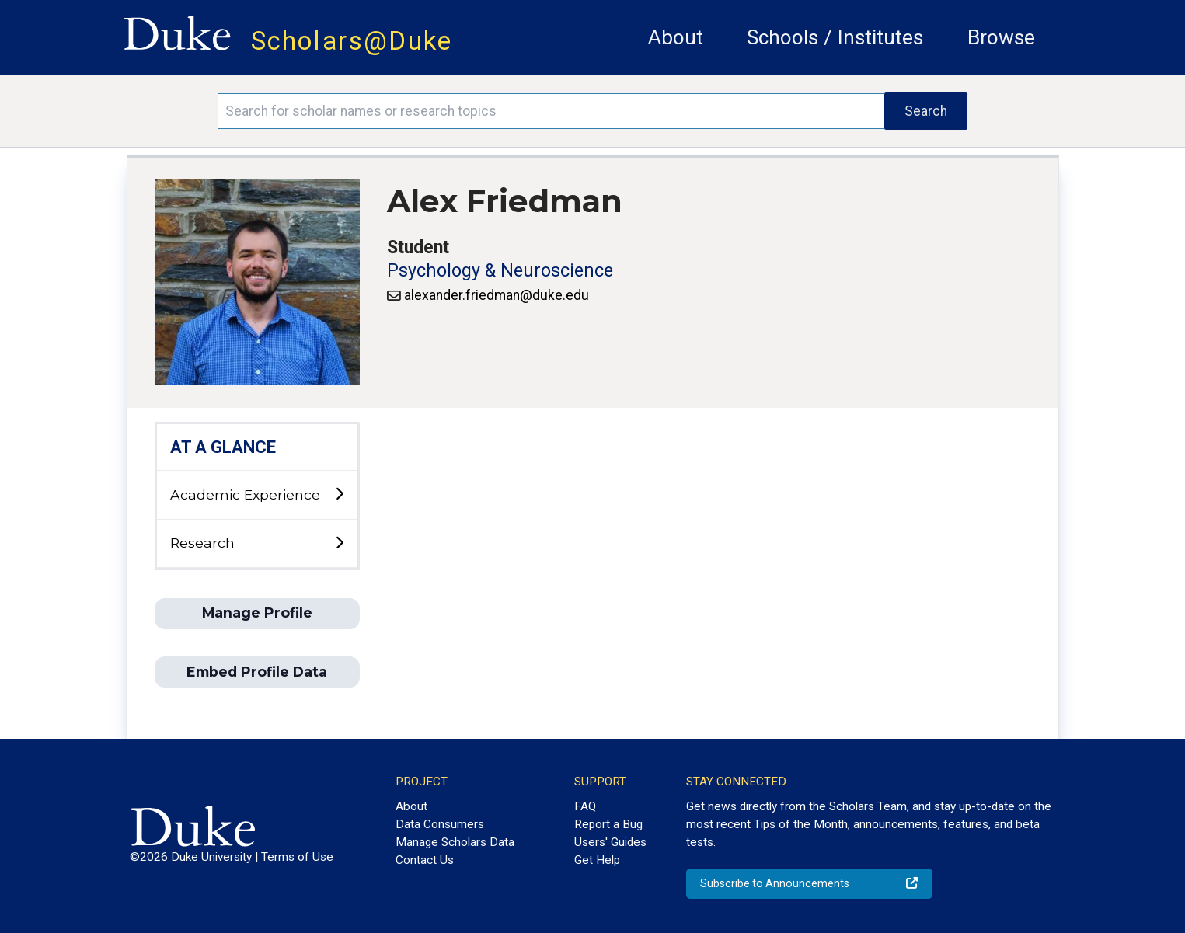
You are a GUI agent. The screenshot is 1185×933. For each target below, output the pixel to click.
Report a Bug (608, 824)
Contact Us (425, 860)
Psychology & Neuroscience (500, 270)
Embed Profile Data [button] (256, 671)
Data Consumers (440, 824)
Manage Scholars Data (455, 842)
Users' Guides (610, 842)
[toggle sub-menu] (339, 494)
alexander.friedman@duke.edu (496, 295)
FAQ (585, 806)
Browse (1001, 37)
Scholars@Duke (352, 41)
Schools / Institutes (835, 37)
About (675, 37)
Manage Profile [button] (257, 612)
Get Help (597, 860)
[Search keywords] (551, 111)
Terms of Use (297, 857)
